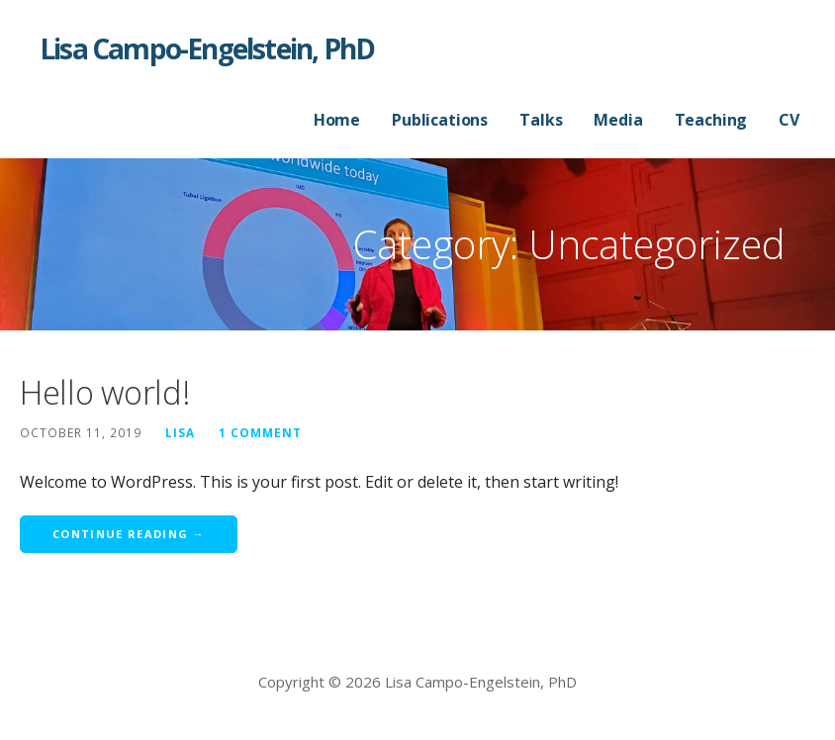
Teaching (711, 120)
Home (337, 120)
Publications (440, 120)
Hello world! (104, 392)
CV (789, 120)
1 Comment (260, 432)
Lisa (180, 432)
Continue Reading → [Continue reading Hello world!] (128, 533)
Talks (540, 120)
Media (618, 120)
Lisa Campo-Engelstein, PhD (207, 48)
